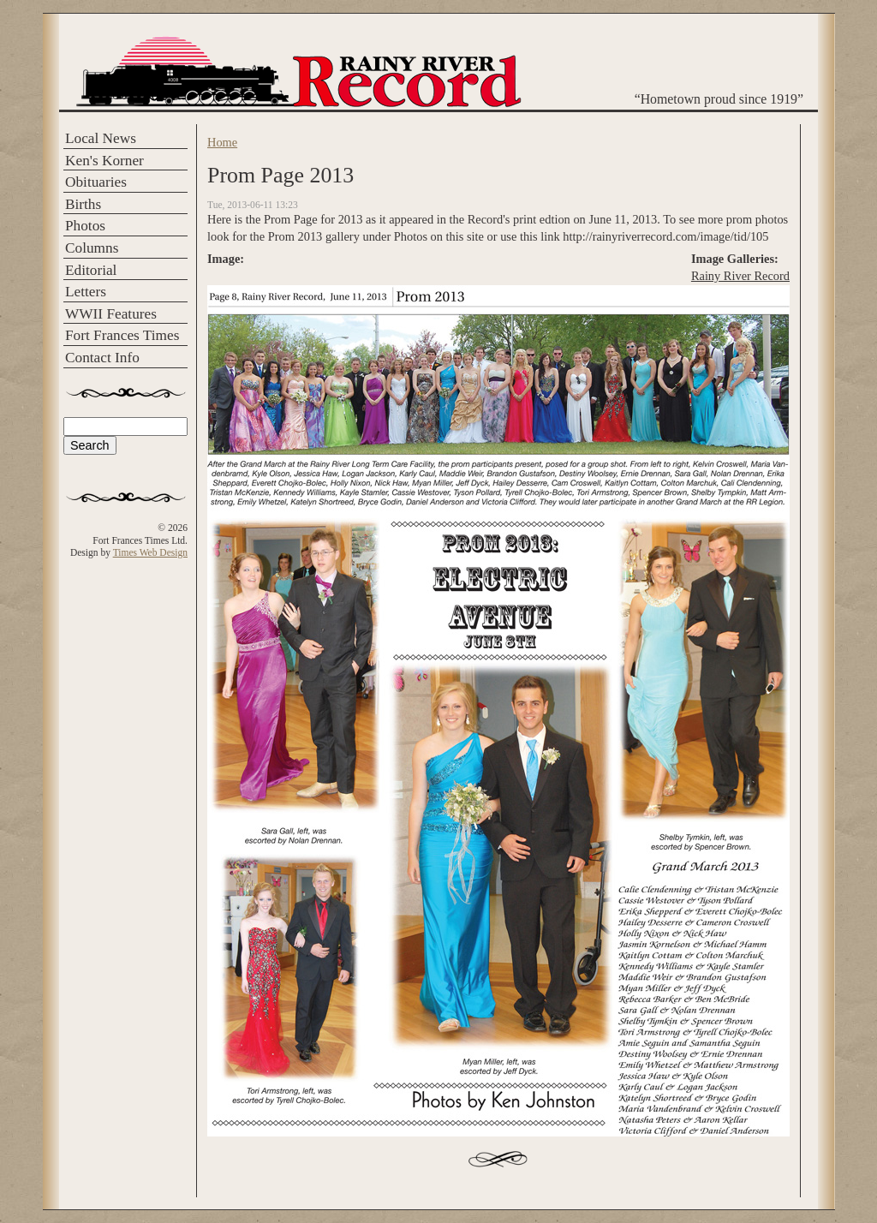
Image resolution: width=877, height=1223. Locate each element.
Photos (85, 226)
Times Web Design (150, 552)
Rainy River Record (740, 276)
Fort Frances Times (122, 335)
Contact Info (102, 357)
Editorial (90, 270)
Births (83, 204)
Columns (91, 248)
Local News (100, 138)
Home (222, 142)
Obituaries (96, 182)
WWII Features (111, 314)
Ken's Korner (104, 160)
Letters (85, 291)
